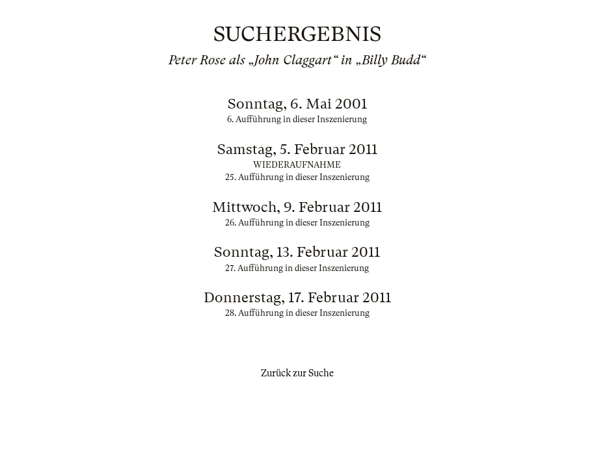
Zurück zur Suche (297, 373)
